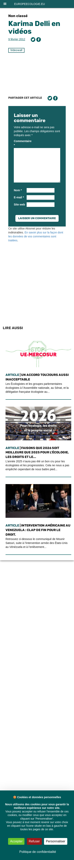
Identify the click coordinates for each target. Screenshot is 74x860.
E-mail (19, 197)
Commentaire (20, 143)
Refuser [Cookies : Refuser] (34, 841)
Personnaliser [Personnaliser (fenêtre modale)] (55, 841)
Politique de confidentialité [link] (37, 851)
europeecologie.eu (29, 4)
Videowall (16, 50)
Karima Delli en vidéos (34, 27)
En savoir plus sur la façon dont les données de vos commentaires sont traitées (35, 236)
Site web (19, 204)
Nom (18, 190)
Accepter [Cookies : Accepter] (16, 841)
